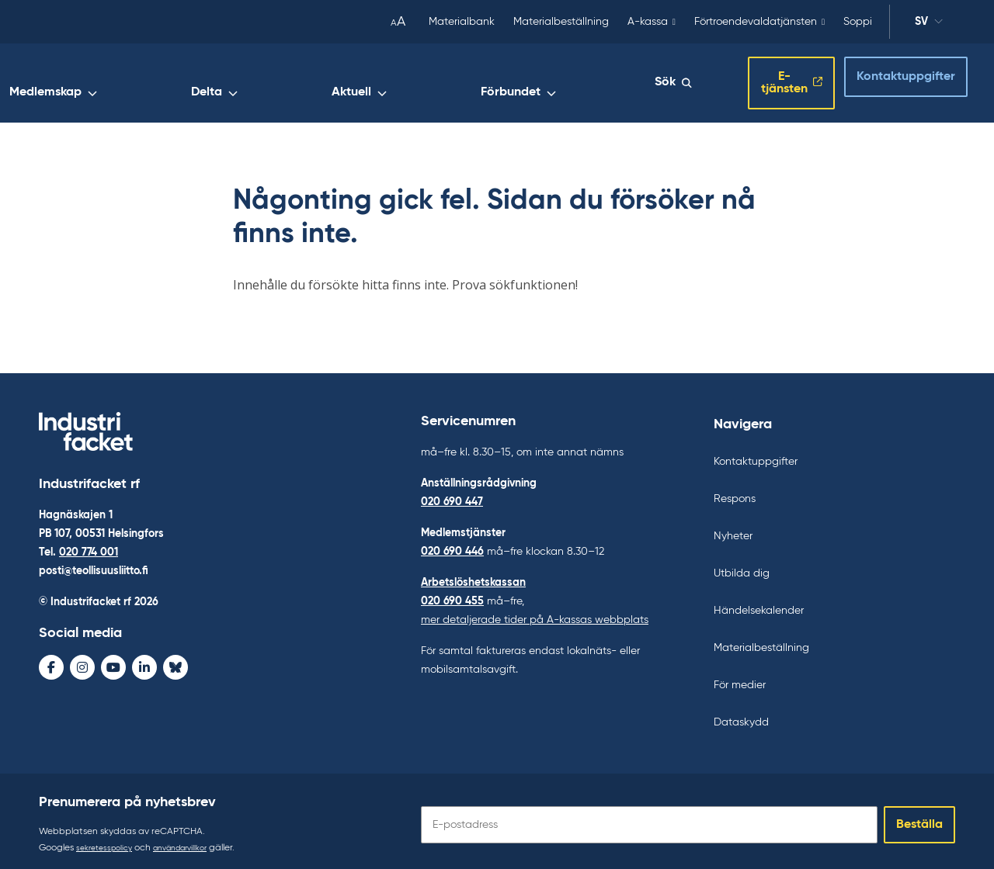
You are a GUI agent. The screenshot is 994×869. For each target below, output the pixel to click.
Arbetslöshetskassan (473, 575)
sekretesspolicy (108, 841)
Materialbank (462, 21)
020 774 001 (88, 548)
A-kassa (647, 21)
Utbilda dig (742, 566)
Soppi (857, 21)
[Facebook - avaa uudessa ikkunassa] (51, 663)
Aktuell (511, 83)
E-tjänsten (760, 80)
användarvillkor (194, 841)
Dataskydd (741, 715)
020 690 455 (452, 594)
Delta (442, 83)
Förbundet (595, 83)
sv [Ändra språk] (928, 24)
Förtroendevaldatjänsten (755, 21)
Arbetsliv (260, 83)
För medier (740, 678)
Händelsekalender (759, 603)
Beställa (919, 818)
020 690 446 (452, 544)
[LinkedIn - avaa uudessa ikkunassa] (144, 663)
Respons (735, 491)
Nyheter (733, 529)
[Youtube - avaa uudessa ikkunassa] (113, 663)
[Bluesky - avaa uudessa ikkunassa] (175, 663)
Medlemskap (356, 83)
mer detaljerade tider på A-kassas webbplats (534, 613)
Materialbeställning (561, 21)
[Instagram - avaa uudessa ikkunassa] (82, 663)
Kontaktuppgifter (892, 78)
